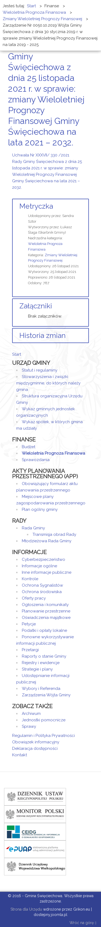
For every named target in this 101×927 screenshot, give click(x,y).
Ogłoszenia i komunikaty (45, 604)
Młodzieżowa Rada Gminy (46, 541)
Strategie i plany (37, 669)
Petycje (29, 624)
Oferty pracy (34, 598)
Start (16, 354)
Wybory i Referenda (41, 688)
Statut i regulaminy (39, 370)
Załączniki (35, 306)
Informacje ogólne (39, 566)
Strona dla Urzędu (25, 909)
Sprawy (29, 726)
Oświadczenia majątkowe (46, 617)
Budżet (28, 446)
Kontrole (30, 578)
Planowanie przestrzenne (46, 611)
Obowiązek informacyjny (35, 742)
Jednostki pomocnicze (43, 720)
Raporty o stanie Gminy (44, 656)
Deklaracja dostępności (35, 748)
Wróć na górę (82, 923)
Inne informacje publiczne (46, 572)
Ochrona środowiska (42, 591)
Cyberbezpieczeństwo (43, 559)
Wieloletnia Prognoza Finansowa (53, 453)
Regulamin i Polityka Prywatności (43, 735)
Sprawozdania (36, 459)
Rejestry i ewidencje (41, 662)
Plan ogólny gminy (40, 509)
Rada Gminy (33, 528)
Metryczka (36, 206)
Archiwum (31, 713)
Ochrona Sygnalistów (42, 585)
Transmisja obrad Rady (54, 534)
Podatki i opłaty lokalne (44, 630)
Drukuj (81, 153)
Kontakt (19, 755)
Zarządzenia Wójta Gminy (46, 695)
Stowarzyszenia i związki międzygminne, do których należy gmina (48, 383)
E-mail (87, 153)
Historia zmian (42, 335)
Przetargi (30, 649)
